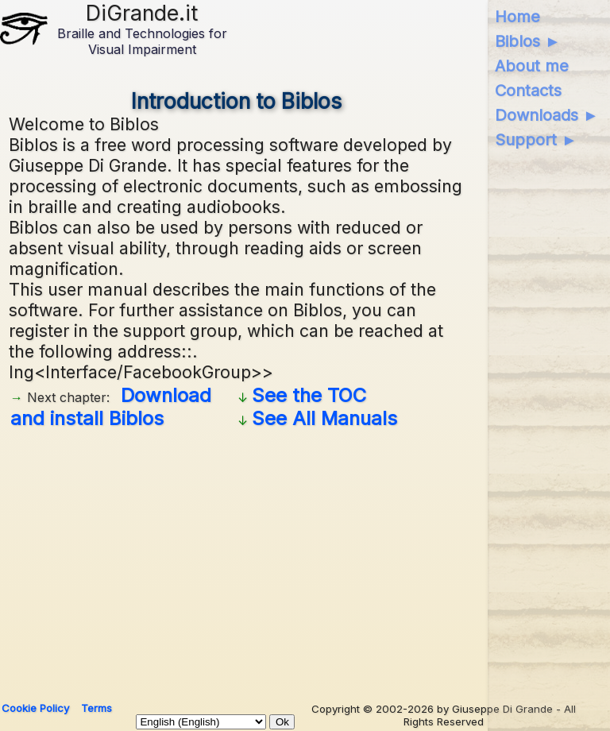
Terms (96, 708)
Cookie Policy (35, 708)
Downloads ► (547, 115)
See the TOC (309, 395)
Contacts (528, 90)
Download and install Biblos (110, 407)
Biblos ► (528, 41)
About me (532, 65)
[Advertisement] (304, 559)
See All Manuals (324, 418)
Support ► (536, 139)
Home (517, 16)
